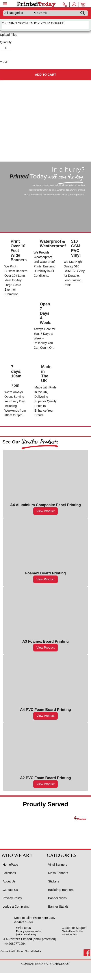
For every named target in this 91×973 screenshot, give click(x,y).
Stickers (53, 881)
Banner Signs (57, 898)
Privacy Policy (12, 898)
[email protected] (44, 939)
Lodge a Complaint (16, 906)
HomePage (10, 864)
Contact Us (10, 890)
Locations (9, 873)
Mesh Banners (58, 873)
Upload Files (8, 34)
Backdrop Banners (61, 890)
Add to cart (45, 74)
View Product (45, 511)
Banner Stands (58, 906)
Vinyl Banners (57, 864)
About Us (9, 881)
